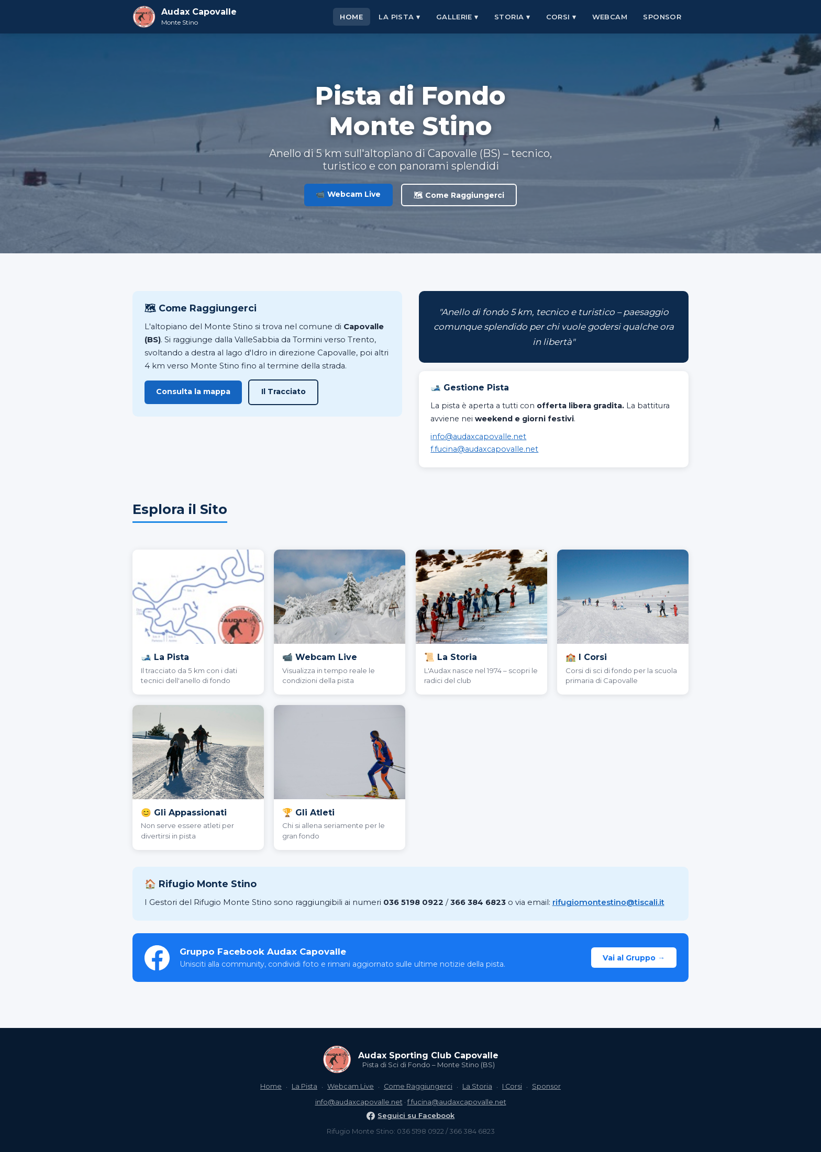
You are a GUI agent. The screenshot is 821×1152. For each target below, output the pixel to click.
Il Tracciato (283, 391)
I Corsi (512, 1086)
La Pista (304, 1086)
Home (351, 17)
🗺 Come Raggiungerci (459, 195)
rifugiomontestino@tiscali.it (608, 902)
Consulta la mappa (193, 391)
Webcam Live (350, 1086)
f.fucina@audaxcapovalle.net (484, 449)
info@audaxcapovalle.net (478, 436)
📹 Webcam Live (348, 194)
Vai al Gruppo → (634, 958)
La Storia (477, 1086)
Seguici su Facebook (411, 1115)
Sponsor (662, 17)
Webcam (609, 17)
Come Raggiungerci (418, 1086)
